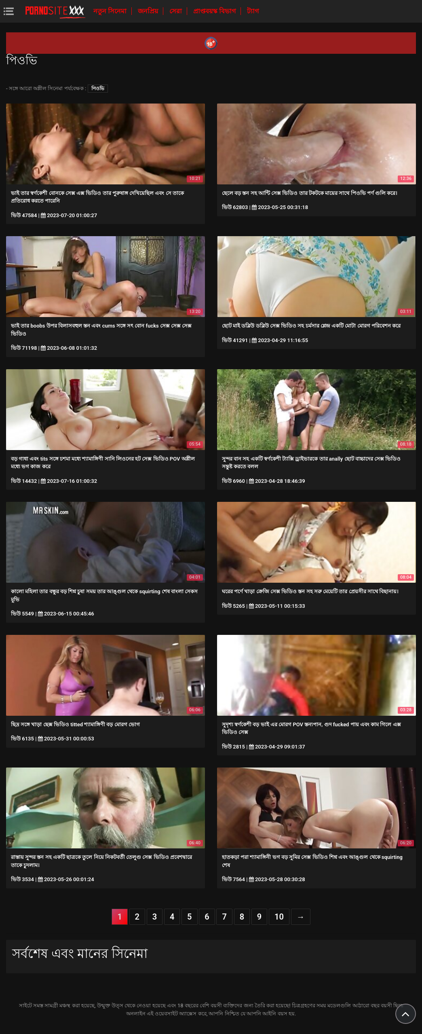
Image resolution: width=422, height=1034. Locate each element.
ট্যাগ (253, 11)
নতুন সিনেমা (110, 11)
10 (279, 917)
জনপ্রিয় (149, 11)
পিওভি (97, 88)
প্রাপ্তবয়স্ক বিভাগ (215, 11)
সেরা (176, 11)
